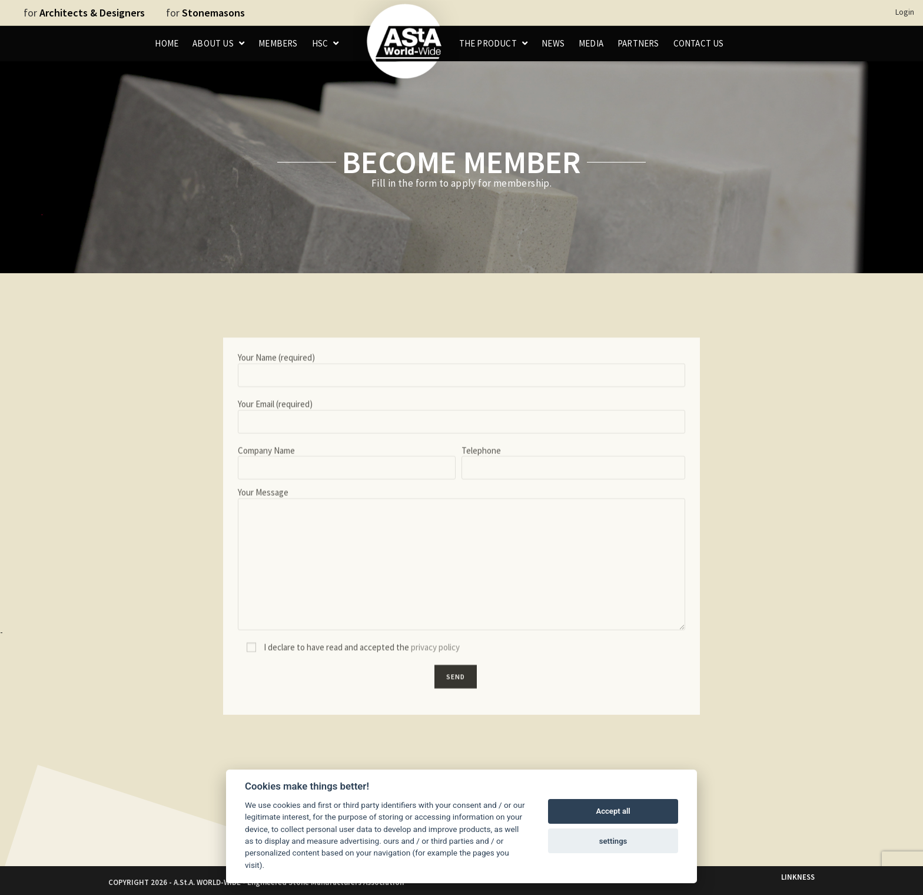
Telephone (573, 580)
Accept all (613, 811)
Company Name (347, 580)
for (84, 12)
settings (613, 841)
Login (904, 11)
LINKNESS (798, 877)
